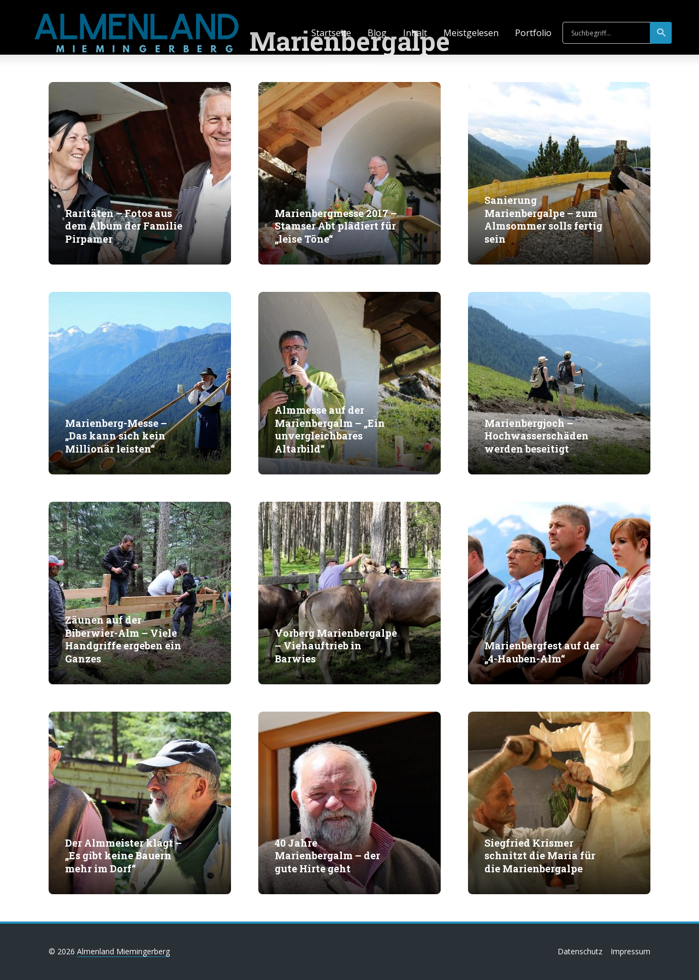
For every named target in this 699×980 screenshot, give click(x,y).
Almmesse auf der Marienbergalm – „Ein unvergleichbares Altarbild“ (330, 429)
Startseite (331, 33)
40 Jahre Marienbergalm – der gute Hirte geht (327, 856)
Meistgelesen (471, 33)
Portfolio (533, 33)
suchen (661, 32)
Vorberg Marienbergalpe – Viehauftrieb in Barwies (336, 646)
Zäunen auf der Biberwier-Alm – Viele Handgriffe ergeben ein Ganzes (123, 639)
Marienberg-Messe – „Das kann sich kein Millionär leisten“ (116, 436)
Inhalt (415, 33)
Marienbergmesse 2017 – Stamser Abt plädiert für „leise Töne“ (336, 226)
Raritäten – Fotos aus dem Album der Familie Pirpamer (123, 226)
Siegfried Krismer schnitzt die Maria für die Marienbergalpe (539, 856)
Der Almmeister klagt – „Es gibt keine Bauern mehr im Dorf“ (123, 856)
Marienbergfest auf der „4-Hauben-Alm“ (542, 652)
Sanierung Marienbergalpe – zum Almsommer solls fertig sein (543, 219)
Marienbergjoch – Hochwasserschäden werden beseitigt (536, 436)
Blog (377, 33)
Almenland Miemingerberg (123, 951)
